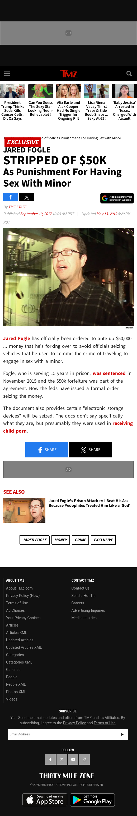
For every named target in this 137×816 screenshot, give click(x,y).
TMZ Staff (17, 206)
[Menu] (7, 73)
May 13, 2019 (107, 213)
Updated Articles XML (24, 647)
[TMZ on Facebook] (50, 759)
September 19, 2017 (36, 213)
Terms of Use (17, 603)
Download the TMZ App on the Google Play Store (92, 800)
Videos (11, 699)
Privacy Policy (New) (23, 596)
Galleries (13, 669)
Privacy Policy (74, 723)
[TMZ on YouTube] (73, 759)
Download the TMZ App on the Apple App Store (44, 799)
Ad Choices (15, 610)
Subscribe (122, 734)
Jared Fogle (34, 539)
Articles (12, 625)
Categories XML (19, 662)
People (11, 677)
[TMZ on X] (61, 759)
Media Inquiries (84, 618)
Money (60, 539)
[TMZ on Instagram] (84, 759)
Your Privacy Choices (23, 618)
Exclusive (103, 539)
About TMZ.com (19, 588)
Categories (15, 655)
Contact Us (81, 588)
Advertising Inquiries (88, 610)
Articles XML (16, 632)
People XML (16, 684)
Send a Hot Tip (84, 596)
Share (46, 450)
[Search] (129, 73)
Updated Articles (19, 640)
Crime (80, 539)
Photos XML (16, 692)
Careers (78, 603)
